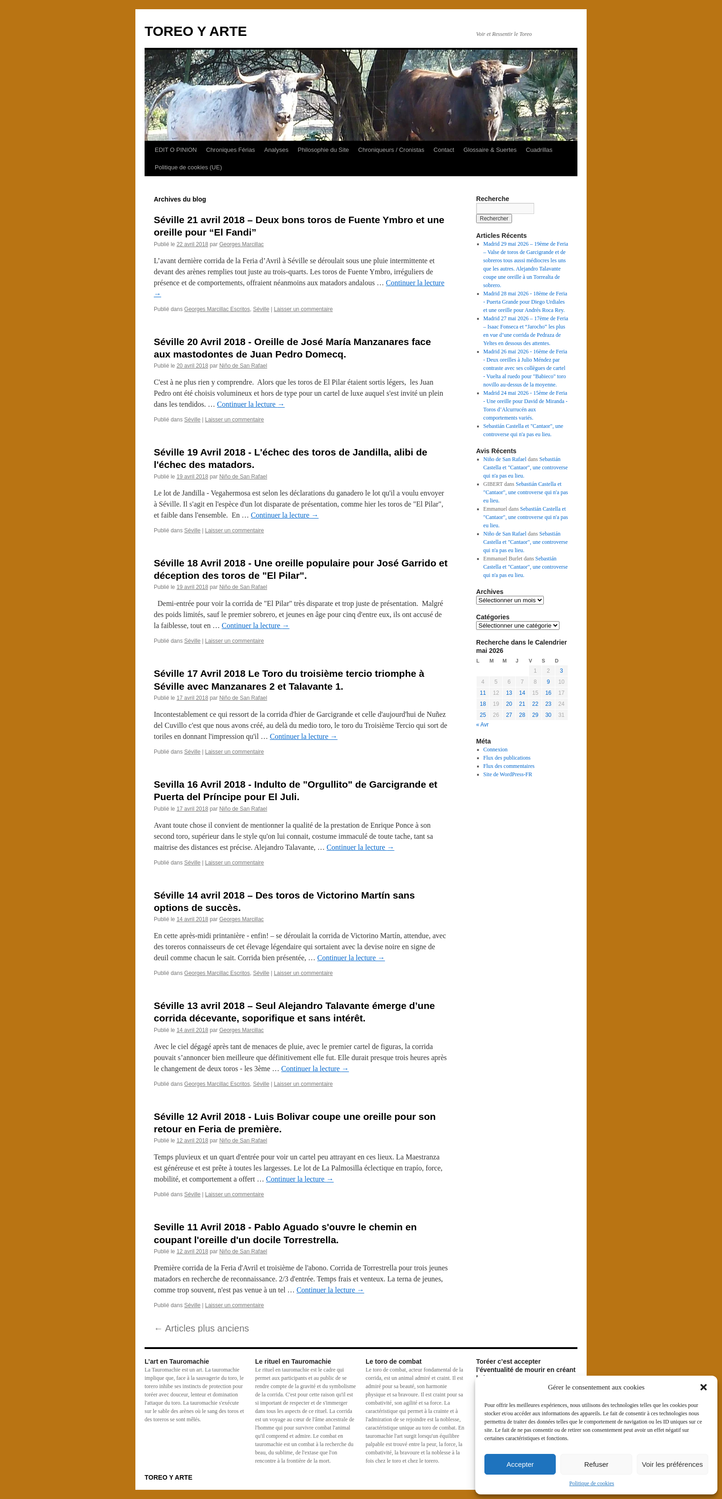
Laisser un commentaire (303, 309)
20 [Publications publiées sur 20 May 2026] (509, 704)
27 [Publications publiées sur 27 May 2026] (509, 715)
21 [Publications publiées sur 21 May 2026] (522, 704)
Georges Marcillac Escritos (217, 309)
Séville (261, 309)
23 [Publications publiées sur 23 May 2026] (548, 704)
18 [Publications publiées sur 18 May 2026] (483, 704)
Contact (444, 149)
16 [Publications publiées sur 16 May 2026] (548, 693)
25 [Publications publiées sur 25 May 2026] (483, 715)
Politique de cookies (591, 1483)
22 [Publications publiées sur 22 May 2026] (535, 704)
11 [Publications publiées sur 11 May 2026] (483, 693)
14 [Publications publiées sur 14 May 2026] (522, 693)
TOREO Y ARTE (196, 31)
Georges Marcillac (241, 244)
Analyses (276, 149)
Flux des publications (507, 758)
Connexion (495, 749)
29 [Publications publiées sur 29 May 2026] (535, 715)
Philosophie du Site (323, 149)
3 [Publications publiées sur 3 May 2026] (561, 671)
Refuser (596, 1464)
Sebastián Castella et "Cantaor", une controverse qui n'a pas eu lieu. (525, 467)
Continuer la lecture (251, 404)
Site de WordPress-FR (507, 774)
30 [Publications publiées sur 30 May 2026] (548, 715)
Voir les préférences (672, 1464)
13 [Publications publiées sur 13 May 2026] (509, 693)
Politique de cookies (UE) (188, 167)
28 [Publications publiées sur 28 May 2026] (522, 715)
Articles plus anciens (201, 1328)
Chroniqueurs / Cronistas (391, 149)
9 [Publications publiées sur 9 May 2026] (548, 682)
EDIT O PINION (176, 149)
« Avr (482, 724)
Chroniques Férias (230, 149)
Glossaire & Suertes (490, 149)
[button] (703, 1387)
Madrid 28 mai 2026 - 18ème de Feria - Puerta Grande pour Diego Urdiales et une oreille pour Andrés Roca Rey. (525, 301)
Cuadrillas (539, 149)
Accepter (520, 1464)
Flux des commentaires (509, 766)
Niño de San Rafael (243, 366)
